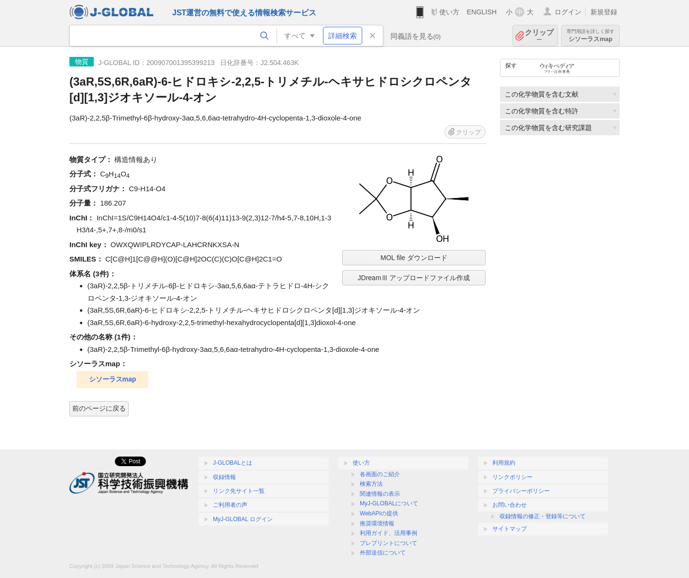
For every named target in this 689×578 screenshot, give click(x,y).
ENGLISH (482, 12)
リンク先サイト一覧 (239, 491)
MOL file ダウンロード (413, 258)
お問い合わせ (509, 505)
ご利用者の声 (230, 505)
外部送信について (383, 552)
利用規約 (503, 462)
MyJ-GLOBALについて (389, 503)
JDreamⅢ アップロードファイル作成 (414, 278)
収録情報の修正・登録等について (543, 516)
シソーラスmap (590, 36)
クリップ (539, 35)
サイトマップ (509, 528)
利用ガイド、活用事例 (388, 533)
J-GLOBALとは (232, 462)
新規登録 (603, 12)
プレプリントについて (388, 543)
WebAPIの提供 (379, 513)
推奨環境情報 (377, 523)
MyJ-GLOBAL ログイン (243, 519)
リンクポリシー (512, 477)
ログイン (568, 12)
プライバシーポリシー (521, 491)
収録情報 (224, 477)
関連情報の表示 (380, 494)
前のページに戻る (99, 408)
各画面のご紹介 (380, 474)
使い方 (449, 12)
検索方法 (371, 483)
